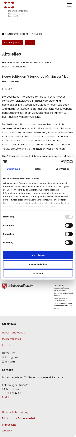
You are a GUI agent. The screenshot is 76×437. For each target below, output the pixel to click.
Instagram (10, 357)
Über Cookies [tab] (62, 169)
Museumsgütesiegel (14, 332)
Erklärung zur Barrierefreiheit (19, 418)
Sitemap (7, 431)
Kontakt (6, 345)
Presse (30, 42)
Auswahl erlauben (38, 264)
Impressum (9, 424)
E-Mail (5, 397)
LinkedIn (8, 361)
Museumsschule (11, 339)
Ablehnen (38, 273)
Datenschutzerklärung (15, 412)
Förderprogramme (12, 42)
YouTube (9, 353)
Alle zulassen (38, 255)
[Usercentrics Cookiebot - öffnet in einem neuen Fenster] (61, 161)
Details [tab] (38, 169)
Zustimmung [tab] (13, 169)
